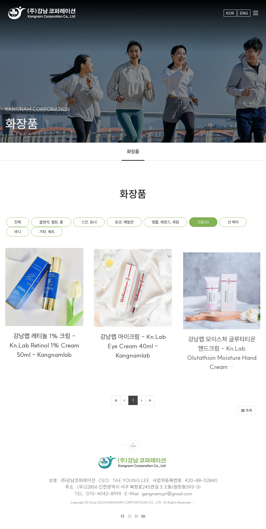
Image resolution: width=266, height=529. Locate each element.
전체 (17, 222)
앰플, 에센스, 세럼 (165, 222)
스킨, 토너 (89, 222)
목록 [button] (246, 410)
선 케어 (233, 222)
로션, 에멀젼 (124, 222)
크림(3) (203, 222)
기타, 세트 (47, 231)
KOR (230, 13)
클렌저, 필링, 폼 (51, 222)
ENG (244, 13)
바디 (17, 231)
